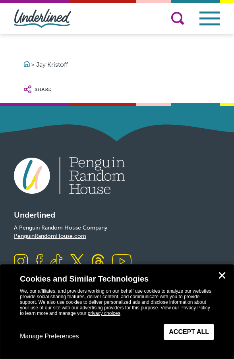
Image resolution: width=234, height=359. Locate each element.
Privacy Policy (195, 308)
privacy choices (104, 313)
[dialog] (117, 311)
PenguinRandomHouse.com (50, 236)
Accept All (189, 331)
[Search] (177, 18)
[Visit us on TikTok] (56, 262)
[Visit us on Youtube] (122, 262)
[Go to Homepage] (27, 64)
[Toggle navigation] (209, 18)
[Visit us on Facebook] (39, 262)
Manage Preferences (49, 336)
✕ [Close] (222, 276)
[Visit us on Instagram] (21, 262)
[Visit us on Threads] (98, 262)
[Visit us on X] (77, 262)
